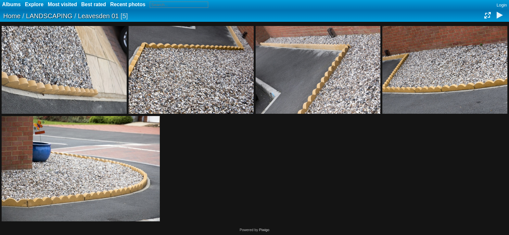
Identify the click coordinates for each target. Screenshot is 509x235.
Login (502, 5)
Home (11, 16)
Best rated (93, 4)
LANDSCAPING (49, 16)
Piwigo (264, 230)
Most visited (62, 4)
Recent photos (127, 4)
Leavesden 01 (98, 16)
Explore (34, 4)
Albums (11, 4)
